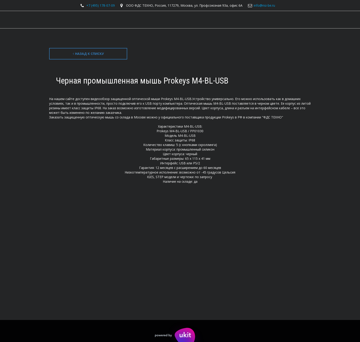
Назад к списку (88, 53)
